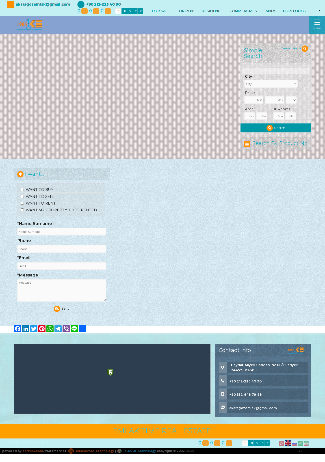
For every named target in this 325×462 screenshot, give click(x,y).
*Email (24, 265)
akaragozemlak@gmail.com (43, 4)
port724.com (32, 458)
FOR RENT (185, 11)
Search (275, 128)
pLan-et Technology (138, 458)
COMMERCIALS (243, 11)
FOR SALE (161, 11)
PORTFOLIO (294, 11)
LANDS (269, 11)
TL (125, 11)
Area (249, 109)
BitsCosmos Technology (91, 458)
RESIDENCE (212, 11)
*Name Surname (34, 231)
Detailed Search (295, 48)
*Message (27, 283)
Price (250, 93)
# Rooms (282, 109)
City (248, 76)
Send (62, 317)
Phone (24, 248)
